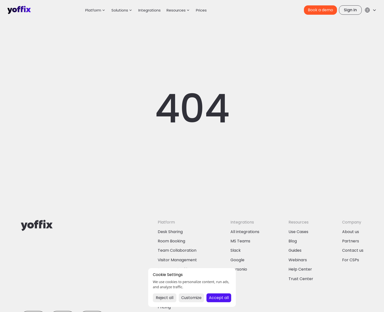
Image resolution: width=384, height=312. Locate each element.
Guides (294, 250)
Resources (176, 10)
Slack (235, 250)
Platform (93, 10)
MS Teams (240, 241)
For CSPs (350, 260)
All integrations (244, 232)
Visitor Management (177, 260)
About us (350, 232)
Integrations (149, 10)
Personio (238, 269)
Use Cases (298, 232)
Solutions (119, 10)
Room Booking (171, 241)
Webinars (297, 260)
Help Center (300, 269)
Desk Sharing (170, 232)
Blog (292, 241)
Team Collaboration (177, 250)
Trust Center (300, 279)
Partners (350, 241)
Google (237, 260)
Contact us (352, 250)
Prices (201, 10)
